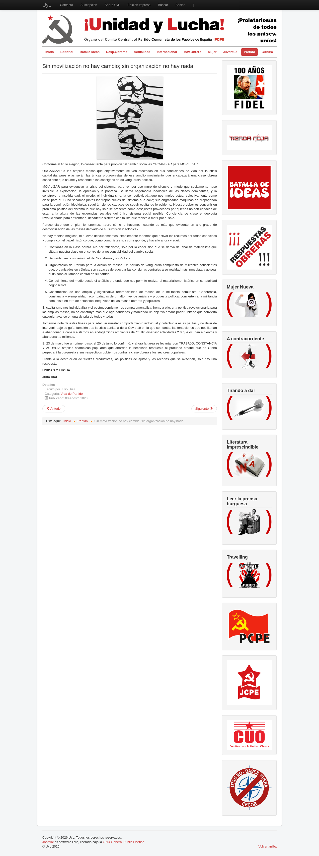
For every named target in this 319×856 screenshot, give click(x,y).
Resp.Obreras (116, 52)
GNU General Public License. (124, 842)
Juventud (230, 52)
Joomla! (48, 842)
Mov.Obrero (192, 52)
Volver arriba (267, 846)
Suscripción (88, 5)
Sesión (180, 5)
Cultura (267, 52)
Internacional (167, 52)
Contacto (66, 5)
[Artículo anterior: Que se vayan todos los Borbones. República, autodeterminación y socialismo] (53, 408)
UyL (46, 5)
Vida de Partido (72, 394)
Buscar (163, 5)
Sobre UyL (112, 5)
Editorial (66, 52)
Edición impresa (139, 5)
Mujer (212, 52)
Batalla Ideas (90, 52)
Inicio (49, 52)
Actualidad (142, 52)
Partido (249, 52)
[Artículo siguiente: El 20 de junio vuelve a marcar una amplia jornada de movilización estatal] (204, 408)
